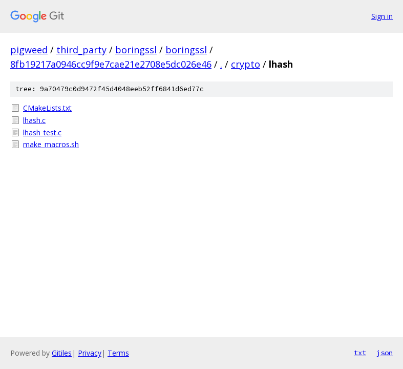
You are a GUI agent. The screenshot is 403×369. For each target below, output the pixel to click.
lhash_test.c (42, 132)
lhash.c (34, 120)
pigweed (29, 50)
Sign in (382, 16)
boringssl (136, 50)
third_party (81, 50)
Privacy (89, 353)
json (384, 352)
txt (360, 352)
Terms (118, 353)
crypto (245, 64)
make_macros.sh (51, 144)
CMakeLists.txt (47, 108)
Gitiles (62, 353)
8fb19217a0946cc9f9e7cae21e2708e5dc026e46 (110, 64)
